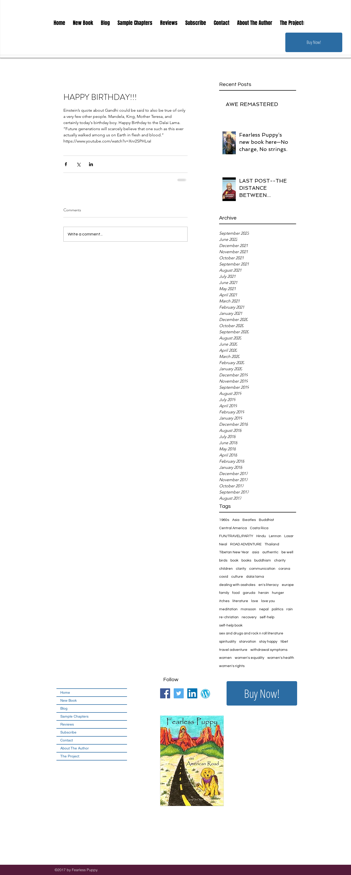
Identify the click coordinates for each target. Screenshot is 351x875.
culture (237, 576)
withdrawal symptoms (268, 650)
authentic (270, 552)
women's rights (232, 666)
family (224, 593)
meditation (228, 609)
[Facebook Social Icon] (165, 693)
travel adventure (233, 650)
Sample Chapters (74, 716)
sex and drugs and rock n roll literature (251, 633)
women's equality (249, 658)
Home (65, 692)
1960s (224, 520)
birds (223, 560)
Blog (63, 708)
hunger (278, 593)
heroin (263, 593)
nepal (264, 609)
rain (289, 609)
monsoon (248, 609)
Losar (289, 536)
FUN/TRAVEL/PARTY (236, 536)
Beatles (249, 520)
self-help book (230, 625)
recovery (249, 617)
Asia (235, 520)
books (246, 560)
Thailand (272, 544)
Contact (66, 740)
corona (284, 568)
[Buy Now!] (313, 42)
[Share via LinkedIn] (91, 164)
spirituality (227, 641)
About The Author (74, 748)
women (225, 658)
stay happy (268, 641)
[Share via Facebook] (65, 164)
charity (280, 560)
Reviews (67, 724)
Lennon (275, 536)
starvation (247, 641)
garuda (249, 593)
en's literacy (268, 585)
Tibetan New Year (234, 552)
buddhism (262, 560)
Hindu (261, 536)
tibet (284, 641)
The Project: (70, 756)
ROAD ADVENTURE (245, 544)
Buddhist (266, 520)
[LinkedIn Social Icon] (192, 693)
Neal (223, 544)
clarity (241, 568)
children (226, 568)
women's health (280, 658)
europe (288, 585)
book (234, 560)
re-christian (229, 617)
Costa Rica (259, 528)
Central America (233, 528)
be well (287, 552)
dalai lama (255, 576)
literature (240, 601)
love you (268, 601)
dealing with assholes (237, 585)
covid (223, 576)
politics (277, 609)
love (254, 601)
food (236, 593)
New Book (68, 700)
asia (255, 552)
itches (224, 601)
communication (262, 568)
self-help (267, 617)
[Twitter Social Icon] (179, 693)
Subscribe (68, 732)
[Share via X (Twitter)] (78, 164)
